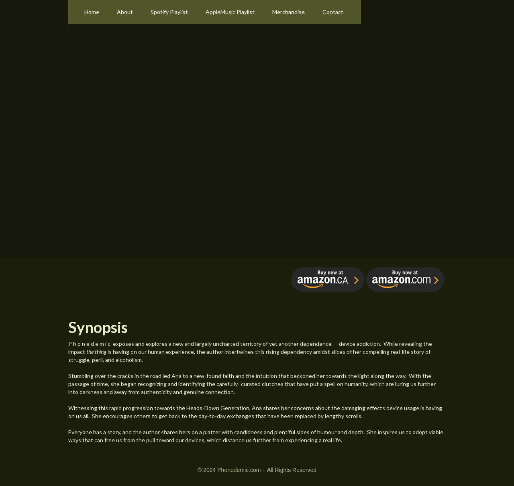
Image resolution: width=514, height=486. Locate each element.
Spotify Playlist (169, 11)
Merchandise (288, 11)
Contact (332, 11)
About (125, 11)
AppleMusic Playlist (230, 11)
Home (91, 11)
